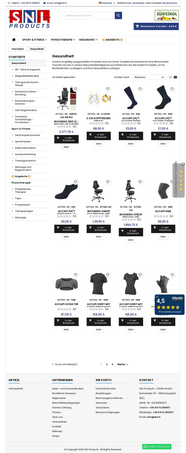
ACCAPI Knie (163, 211)
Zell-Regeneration (26, 110)
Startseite (17, 57)
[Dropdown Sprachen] (107, 3)
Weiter (123, 364)
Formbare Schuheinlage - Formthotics (24, 119)
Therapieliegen (24, 211)
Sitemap (57, 431)
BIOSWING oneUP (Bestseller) (131, 216)
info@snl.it (60, 3)
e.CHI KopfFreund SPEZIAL (99, 119)
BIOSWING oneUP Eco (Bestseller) (98, 212)
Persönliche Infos (106, 388)
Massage (20, 217)
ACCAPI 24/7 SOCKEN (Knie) (131, 119)
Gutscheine (102, 407)
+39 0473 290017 (30, 3)
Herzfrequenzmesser (27, 135)
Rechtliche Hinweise (64, 393)
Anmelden (138, 3)
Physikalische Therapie (23, 190)
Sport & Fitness (33, 40)
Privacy (56, 412)
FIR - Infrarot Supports (27, 69)
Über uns (57, 417)
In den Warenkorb (65, 139)
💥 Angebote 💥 (112, 40)
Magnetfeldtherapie (27, 76)
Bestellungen (103, 393)
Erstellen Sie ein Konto (164, 3)
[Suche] (93, 15)
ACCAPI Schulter (66, 304)
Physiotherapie (61, 40)
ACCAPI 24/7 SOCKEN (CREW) (163, 119)
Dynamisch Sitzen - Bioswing (26, 93)
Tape (18, 198)
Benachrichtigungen (108, 412)
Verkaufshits (16, 388)
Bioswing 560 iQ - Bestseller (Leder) (66, 123)
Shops (56, 436)
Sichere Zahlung (61, 407)
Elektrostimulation (25, 148)
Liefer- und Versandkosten (68, 388)
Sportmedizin (23, 141)
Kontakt (56, 426)
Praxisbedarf (22, 204)
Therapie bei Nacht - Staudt (27, 84)
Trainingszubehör (25, 160)
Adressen (101, 403)
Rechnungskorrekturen (109, 398)
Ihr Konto (104, 380)
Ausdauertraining (25, 154)
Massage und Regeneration (23, 168)
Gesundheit (87, 40)
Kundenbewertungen (175, 179)
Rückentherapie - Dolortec (25, 102)
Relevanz (150, 77)
